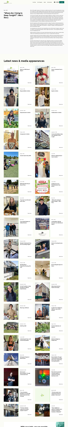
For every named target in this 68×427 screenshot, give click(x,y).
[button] (34, 2)
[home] (8, 2)
